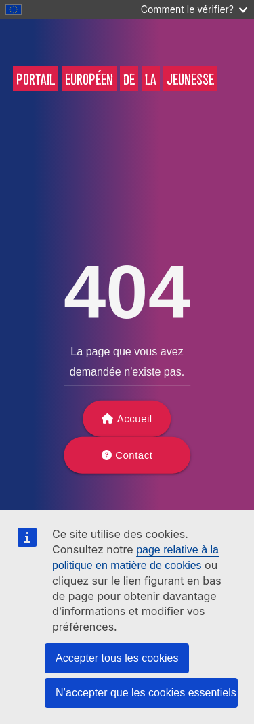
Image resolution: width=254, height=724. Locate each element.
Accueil (134, 418)
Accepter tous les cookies (117, 658)
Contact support (131, 461)
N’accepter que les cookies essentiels (146, 692)
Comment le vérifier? (194, 9)
